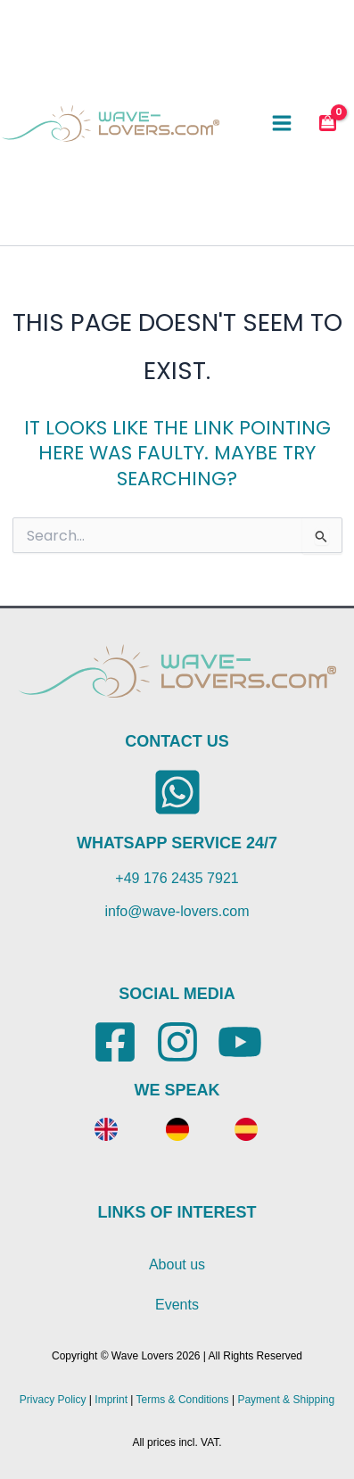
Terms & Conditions (182, 1399)
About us (177, 1264)
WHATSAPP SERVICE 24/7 (177, 843)
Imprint (111, 1399)
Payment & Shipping (285, 1399)
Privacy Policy (53, 1399)
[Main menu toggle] (281, 122)
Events (177, 1304)
